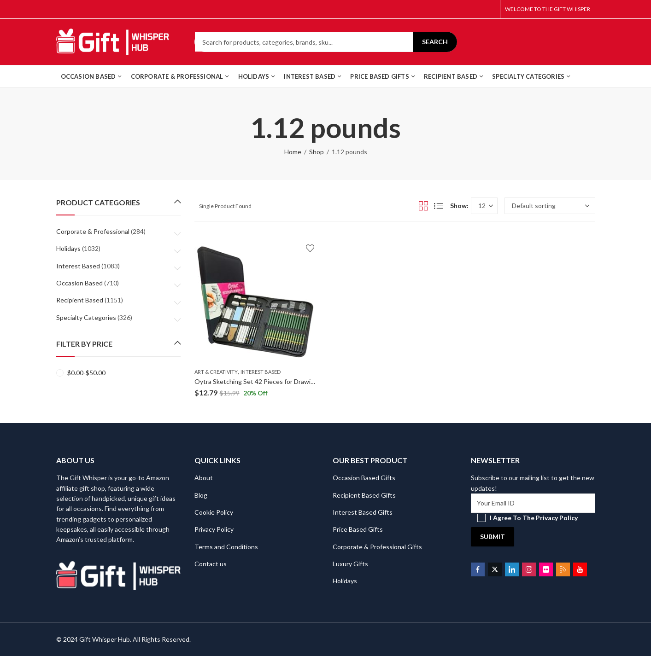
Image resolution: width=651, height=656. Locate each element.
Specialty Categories (86, 317)
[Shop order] (549, 205)
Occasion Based (79, 283)
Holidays (68, 248)
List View (438, 205)
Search (435, 42)
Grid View (423, 205)
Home (292, 152)
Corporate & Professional (92, 231)
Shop (316, 152)
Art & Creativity (216, 372)
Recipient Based (79, 300)
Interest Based (260, 372)
